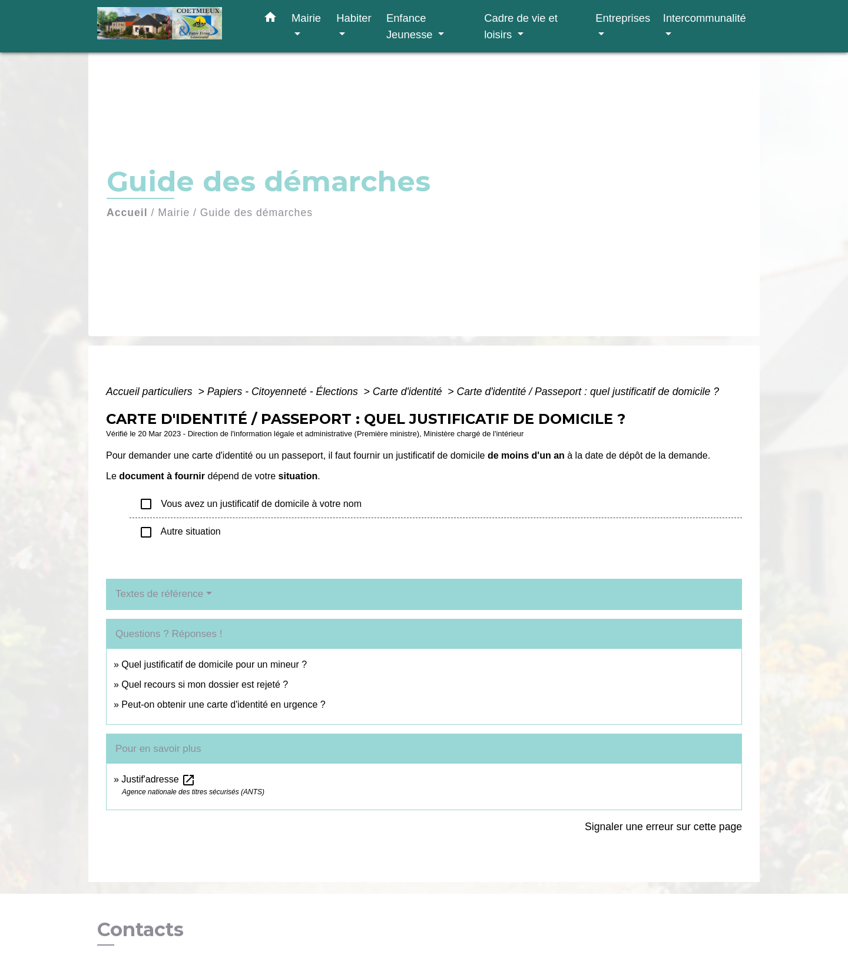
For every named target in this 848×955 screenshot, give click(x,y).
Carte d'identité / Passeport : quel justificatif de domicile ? (588, 391)
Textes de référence (159, 593)
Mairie (174, 212)
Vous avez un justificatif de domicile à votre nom (250, 504)
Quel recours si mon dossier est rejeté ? (204, 684)
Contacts (140, 929)
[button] (270, 19)
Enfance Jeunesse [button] (411, 26)
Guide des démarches (256, 212)
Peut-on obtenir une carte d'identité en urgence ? (223, 704)
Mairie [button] (306, 18)
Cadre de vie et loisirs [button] (521, 26)
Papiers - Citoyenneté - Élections (284, 391)
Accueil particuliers (151, 391)
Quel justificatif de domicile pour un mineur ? (214, 664)
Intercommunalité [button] (704, 18)
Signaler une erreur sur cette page (663, 827)
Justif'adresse (158, 779)
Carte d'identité (409, 391)
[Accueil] (170, 26)
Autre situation (180, 532)
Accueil (127, 212)
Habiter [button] (353, 18)
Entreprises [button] (622, 18)
